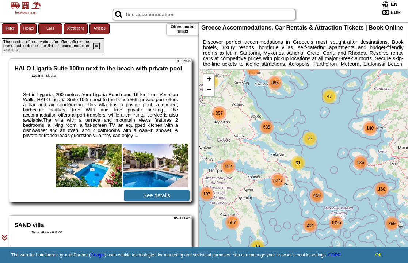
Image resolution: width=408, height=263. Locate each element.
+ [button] (209, 79)
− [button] (209, 90)
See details (156, 195)
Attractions (75, 28)
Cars (50, 28)
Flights (28, 28)
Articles (100, 28)
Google (98, 255)
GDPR (334, 255)
